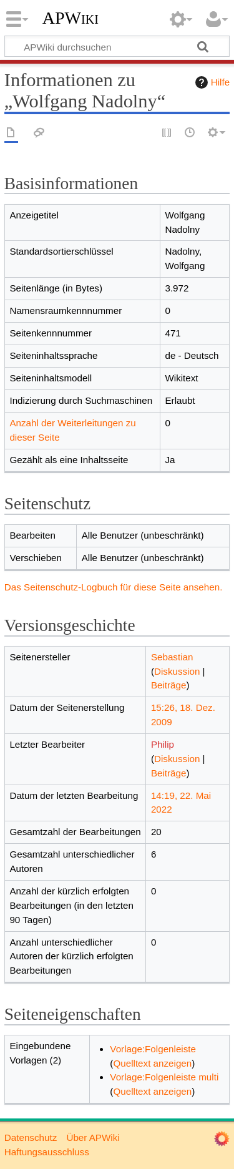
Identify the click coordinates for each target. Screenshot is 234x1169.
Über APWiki (92, 1137)
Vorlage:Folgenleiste (153, 1049)
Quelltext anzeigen (152, 1063)
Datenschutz (30, 1137)
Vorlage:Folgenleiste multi (164, 1077)
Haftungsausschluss (46, 1152)
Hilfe (211, 82)
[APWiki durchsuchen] (117, 46)
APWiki (70, 18)
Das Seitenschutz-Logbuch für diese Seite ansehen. (113, 587)
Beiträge (169, 685)
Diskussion (177, 671)
